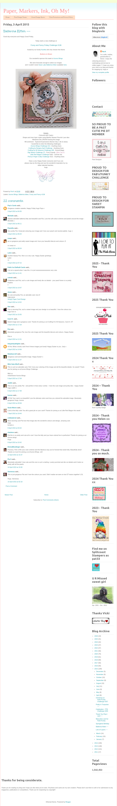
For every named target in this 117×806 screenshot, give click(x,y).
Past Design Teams (20, 17)
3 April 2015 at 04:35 (15, 211)
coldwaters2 (12, 418)
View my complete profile (100, 72)
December (100, 671)
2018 (96, 660)
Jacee (10, 292)
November (100, 674)
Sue (9, 306)
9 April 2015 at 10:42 (15, 442)
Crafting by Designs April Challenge (40, 148)
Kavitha (43, 49)
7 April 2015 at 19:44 (15, 413)
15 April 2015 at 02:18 (15, 482)
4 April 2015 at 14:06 (15, 349)
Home (8, 17)
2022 (96, 648)
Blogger (68, 802)
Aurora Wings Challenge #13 (40, 146)
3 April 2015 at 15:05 (15, 314)
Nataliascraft (12, 354)
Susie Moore (12, 407)
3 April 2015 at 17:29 (15, 325)
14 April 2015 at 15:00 (15, 467)
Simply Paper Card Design (17, 299)
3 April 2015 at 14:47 (15, 288)
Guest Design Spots (38, 17)
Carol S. (10, 319)
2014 (96, 743)
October (99, 677)
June (98, 689)
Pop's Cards (12, 205)
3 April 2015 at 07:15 (15, 263)
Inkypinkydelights (14, 344)
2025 (96, 639)
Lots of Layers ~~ (102, 730)
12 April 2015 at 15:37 (15, 455)
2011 (96, 752)
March (98, 733)
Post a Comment (11, 486)
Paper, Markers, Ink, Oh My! (36, 11)
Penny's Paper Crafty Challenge (38, 156)
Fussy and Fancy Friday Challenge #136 (46, 45)
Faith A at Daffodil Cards (16, 267)
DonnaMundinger (14, 447)
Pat (9, 329)
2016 (96, 666)
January (99, 739)
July (97, 686)
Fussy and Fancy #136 (37, 194)
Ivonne (10, 395)
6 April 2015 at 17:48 (15, 391)
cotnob (10, 277)
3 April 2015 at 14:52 (15, 302)
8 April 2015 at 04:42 (15, 428)
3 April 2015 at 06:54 (15, 248)
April (98, 695)
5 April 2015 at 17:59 (15, 378)
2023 (96, 645)
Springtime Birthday (102, 723)
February (99, 736)
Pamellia (11, 228)
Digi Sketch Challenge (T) (36, 152)
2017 (96, 663)
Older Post (83, 495)
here (65, 65)
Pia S (9, 459)
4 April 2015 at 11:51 (15, 339)
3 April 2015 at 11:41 (15, 273)
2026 (96, 636)
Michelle (11, 216)
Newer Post (9, 495)
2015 (96, 669)
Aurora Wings (58, 58)
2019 (96, 657)
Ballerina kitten (24, 194)
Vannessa (11, 471)
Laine (10, 253)
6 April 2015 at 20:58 (15, 403)
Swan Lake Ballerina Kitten (48, 65)
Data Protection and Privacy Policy (61, 17)
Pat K (104, 51)
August (98, 683)
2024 (96, 642)
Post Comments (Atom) (51, 500)
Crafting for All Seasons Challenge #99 (41, 150)
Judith (10, 383)
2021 (96, 651)
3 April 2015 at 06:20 (15, 234)
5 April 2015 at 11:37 (15, 360)
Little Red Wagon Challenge (39, 154)
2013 (96, 746)
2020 (96, 654)
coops (10, 238)
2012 (96, 749)
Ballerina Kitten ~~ (102, 726)
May (98, 692)
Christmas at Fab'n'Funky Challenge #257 (102, 699)
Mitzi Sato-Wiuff (13, 364)
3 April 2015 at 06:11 (15, 223)
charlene (11, 432)
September (100, 680)
